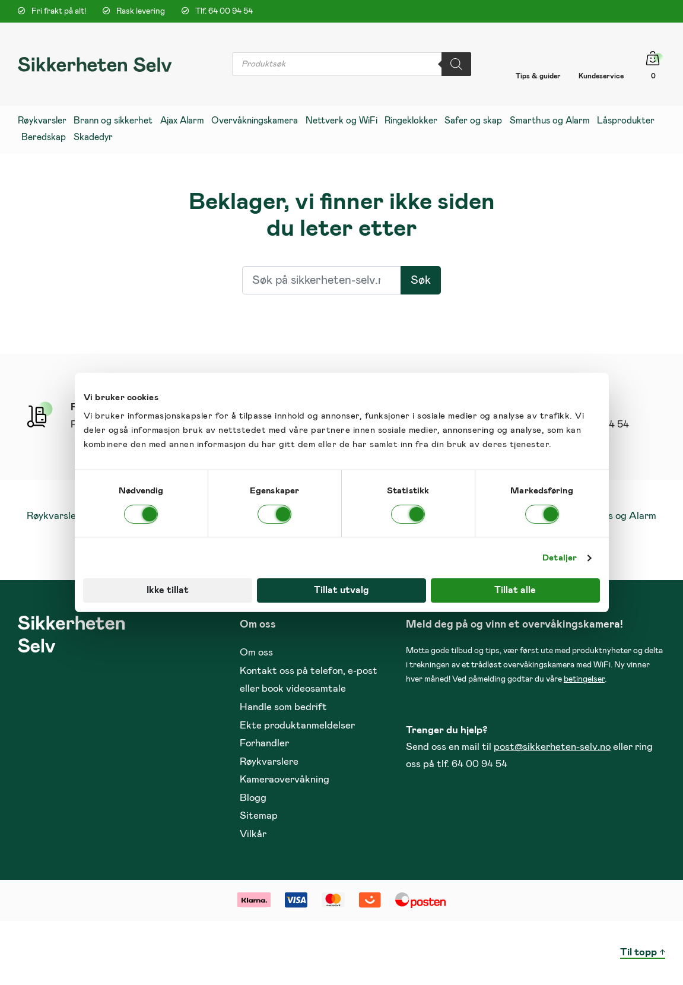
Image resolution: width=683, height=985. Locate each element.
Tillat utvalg (341, 590)
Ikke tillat (168, 590)
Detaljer (559, 557)
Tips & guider (538, 76)
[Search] (456, 64)
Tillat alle (515, 590)
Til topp (638, 953)
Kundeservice (601, 76)
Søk (421, 280)
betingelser (584, 679)
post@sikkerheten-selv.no (552, 747)
